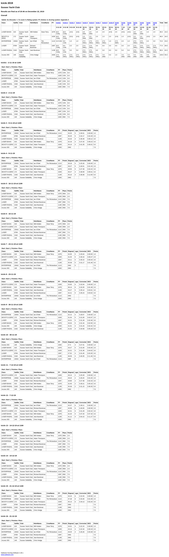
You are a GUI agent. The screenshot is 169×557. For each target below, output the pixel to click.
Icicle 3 (72, 23)
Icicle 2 (65, 23)
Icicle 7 (98, 23)
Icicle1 (58, 23)
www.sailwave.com (7, 554)
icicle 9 (111, 23)
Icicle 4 (78, 23)
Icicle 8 (104, 23)
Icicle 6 (91, 23)
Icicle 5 (85, 23)
